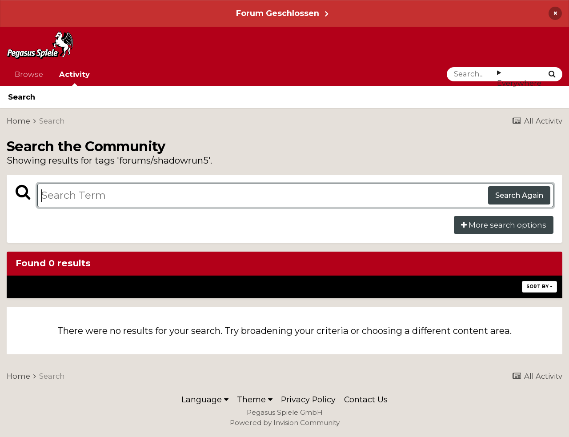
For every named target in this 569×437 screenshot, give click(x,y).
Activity (74, 78)
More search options (503, 225)
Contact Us (366, 399)
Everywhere (519, 83)
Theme (254, 399)
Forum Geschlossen (277, 13)
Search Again (519, 195)
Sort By (539, 286)
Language (204, 399)
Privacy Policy (308, 399)
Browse (29, 74)
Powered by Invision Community (285, 422)
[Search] (472, 74)
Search (21, 96)
